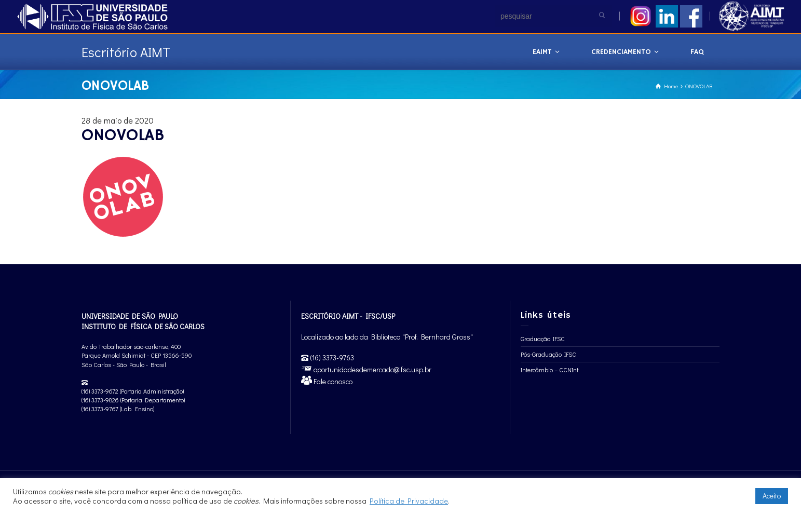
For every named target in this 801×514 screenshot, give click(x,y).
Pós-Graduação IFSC (548, 354)
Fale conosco (332, 381)
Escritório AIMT (126, 52)
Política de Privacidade (409, 501)
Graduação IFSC (543, 338)
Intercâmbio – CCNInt (549, 370)
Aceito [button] (772, 496)
